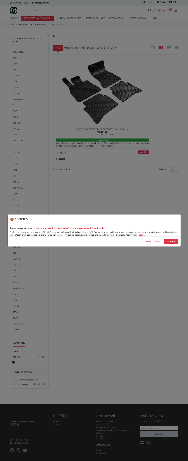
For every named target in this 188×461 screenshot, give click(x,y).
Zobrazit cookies (152, 241)
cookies (142, 235)
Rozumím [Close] (171, 241)
